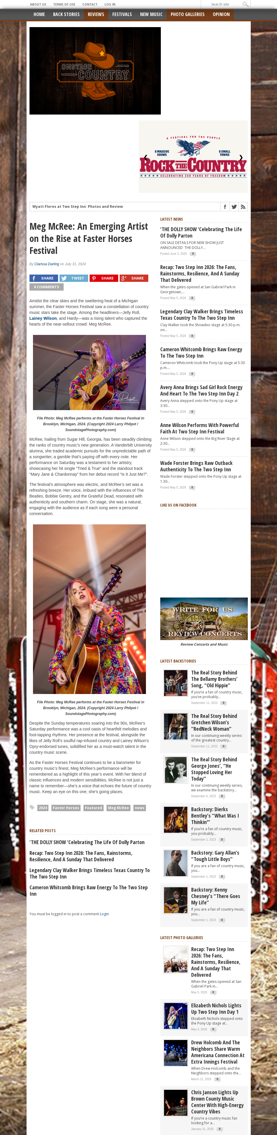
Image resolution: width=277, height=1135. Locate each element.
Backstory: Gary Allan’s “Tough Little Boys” (215, 855)
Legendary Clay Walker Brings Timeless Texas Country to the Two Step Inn (89, 873)
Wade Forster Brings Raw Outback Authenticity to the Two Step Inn (196, 466)
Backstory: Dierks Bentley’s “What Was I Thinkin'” (215, 815)
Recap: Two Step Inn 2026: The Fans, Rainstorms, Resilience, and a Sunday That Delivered (81, 856)
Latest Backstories (178, 661)
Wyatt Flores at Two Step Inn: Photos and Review (77, 206)
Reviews (96, 14)
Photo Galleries (188, 14)
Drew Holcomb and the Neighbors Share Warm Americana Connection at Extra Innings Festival (218, 1052)
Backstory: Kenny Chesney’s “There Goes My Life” (215, 896)
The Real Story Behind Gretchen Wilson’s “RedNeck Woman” (214, 722)
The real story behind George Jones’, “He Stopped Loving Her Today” (214, 769)
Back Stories (66, 14)
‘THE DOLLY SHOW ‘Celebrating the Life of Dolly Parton (86, 842)
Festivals (122, 14)
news (139, 807)
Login (104, 913)
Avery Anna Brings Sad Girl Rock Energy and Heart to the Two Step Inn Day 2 (201, 390)
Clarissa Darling (46, 264)
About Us (38, 4)
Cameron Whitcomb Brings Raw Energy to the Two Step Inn (88, 890)
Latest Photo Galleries (181, 937)
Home (39, 14)
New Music (151, 14)
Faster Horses (66, 807)
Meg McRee (118, 807)
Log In (109, 4)
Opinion (221, 14)
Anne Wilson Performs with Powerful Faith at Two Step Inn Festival (199, 428)
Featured (93, 807)
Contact (89, 4)
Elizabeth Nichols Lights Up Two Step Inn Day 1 (216, 1008)
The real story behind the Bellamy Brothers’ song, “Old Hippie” (214, 678)
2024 (43, 807)
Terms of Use (64, 4)
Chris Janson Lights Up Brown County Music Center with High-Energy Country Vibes (217, 1102)
